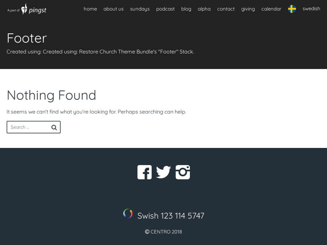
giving (248, 9)
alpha (204, 9)
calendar (271, 9)
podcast (165, 9)
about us (114, 9)
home (90, 9)
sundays (140, 9)
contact (226, 9)
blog (186, 9)
